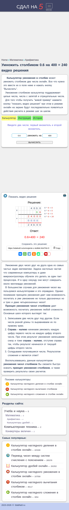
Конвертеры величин (20, 431)
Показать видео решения (19, 196)
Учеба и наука (16, 411)
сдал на (30, 6)
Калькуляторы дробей (20, 422)
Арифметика (15, 419)
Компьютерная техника (22, 426)
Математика (15, 415)
